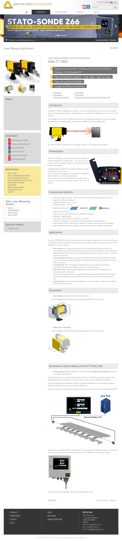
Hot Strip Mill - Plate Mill (16, 182)
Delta (96, 12)
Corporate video (102, 40)
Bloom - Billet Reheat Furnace (18, 177)
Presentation (57, 95)
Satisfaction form (55, 519)
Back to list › (114, 48)
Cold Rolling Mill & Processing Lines (20, 180)
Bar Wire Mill (12, 173)
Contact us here (13, 228)
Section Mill (12, 184)
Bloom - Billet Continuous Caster (19, 175)
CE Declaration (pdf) (18, 158)
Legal (59, 537)
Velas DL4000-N (13, 210)
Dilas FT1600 (12, 214)
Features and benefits (61, 97)
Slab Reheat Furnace (15, 189)
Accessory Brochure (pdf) (20, 143)
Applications (61, 12)
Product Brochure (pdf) (20, 140)
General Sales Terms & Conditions (74, 537)
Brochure (113, 40)
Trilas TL (10, 207)
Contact (80, 12)
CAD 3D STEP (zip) (18, 151)
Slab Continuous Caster (16, 187)
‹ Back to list (52, 500)
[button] (12, 26)
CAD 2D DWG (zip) (18, 147)
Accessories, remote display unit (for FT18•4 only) (92, 97)
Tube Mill (11, 191)
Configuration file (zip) (19, 155)
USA (113, 2)
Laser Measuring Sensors (26, 40)
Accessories (79, 95)
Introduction (57, 92)
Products (41, 12)
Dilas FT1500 (12, 212)
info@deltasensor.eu (95, 529)
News (50, 512)
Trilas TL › (113, 500)
